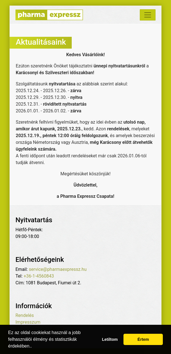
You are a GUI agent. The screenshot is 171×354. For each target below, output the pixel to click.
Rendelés (24, 315)
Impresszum (27, 322)
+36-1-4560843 (39, 276)
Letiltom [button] (110, 339)
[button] (34, 347)
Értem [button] (143, 339)
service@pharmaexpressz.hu (57, 269)
